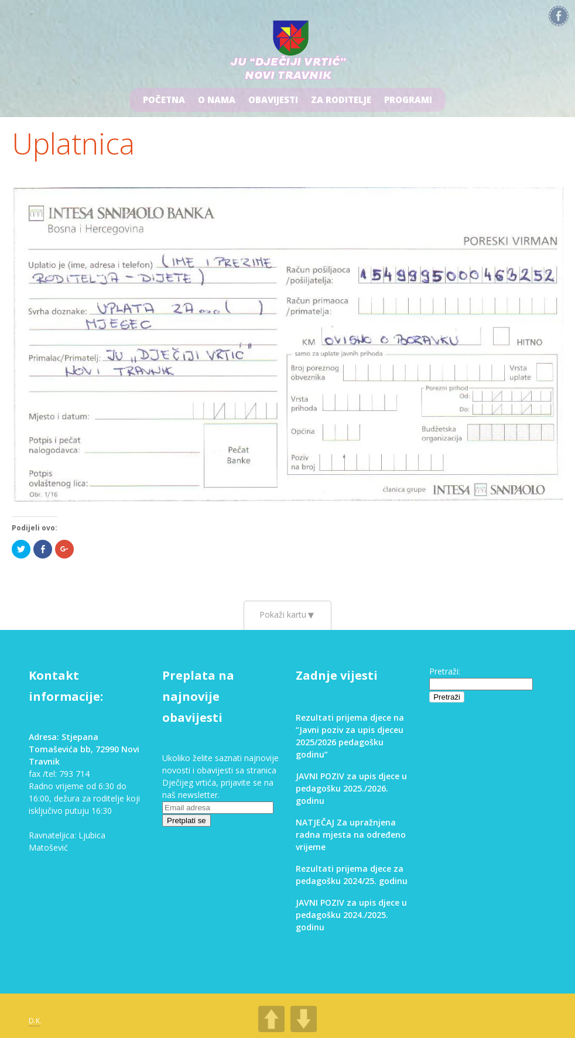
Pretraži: (444, 671)
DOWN (303, 1019)
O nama (216, 99)
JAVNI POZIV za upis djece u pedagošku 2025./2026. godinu (351, 788)
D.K (34, 1021)
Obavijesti (273, 99)
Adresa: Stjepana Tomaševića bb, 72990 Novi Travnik (84, 749)
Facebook (558, 16)
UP (271, 1019)
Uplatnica (73, 143)
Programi (408, 99)
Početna (164, 99)
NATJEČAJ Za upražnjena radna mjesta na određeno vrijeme (351, 834)
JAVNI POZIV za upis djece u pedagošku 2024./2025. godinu (351, 915)
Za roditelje (341, 99)
